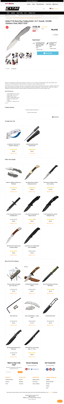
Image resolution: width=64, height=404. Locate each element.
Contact (33, 4)
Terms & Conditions (36, 383)
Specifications (14, 68)
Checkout (57, 8)
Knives (47, 387)
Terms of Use (50, 392)
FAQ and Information (40, 4)
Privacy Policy (35, 381)
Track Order (21, 383)
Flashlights (48, 379)
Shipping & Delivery (36, 379)
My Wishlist (21, 381)
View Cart (20, 379)
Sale (25, 13)
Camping (47, 385)
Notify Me (48, 53)
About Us (29, 4)
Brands (13, 13)
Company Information (9, 379)
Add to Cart (13, 153)
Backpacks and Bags (49, 381)
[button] (46, 28)
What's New (20, 13)
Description (8, 68)
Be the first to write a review (32, 112)
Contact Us (7, 381)
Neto (35, 399)
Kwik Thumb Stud (13, 316)
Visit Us (6, 383)
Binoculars (48, 383)
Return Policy (48, 4)
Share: (55, 34)
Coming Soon (31, 13)
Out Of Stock (32, 153)
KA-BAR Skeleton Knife (50, 316)
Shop (8, 13)
